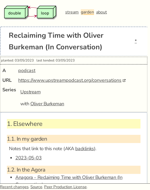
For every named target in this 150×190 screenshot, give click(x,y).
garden (87, 12)
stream (72, 12)
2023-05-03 (28, 158)
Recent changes (14, 186)
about (101, 12)
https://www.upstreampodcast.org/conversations (69, 80)
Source (36, 186)
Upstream (30, 92)
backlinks (84, 148)
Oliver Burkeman (47, 104)
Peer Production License (65, 186)
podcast (26, 70)
